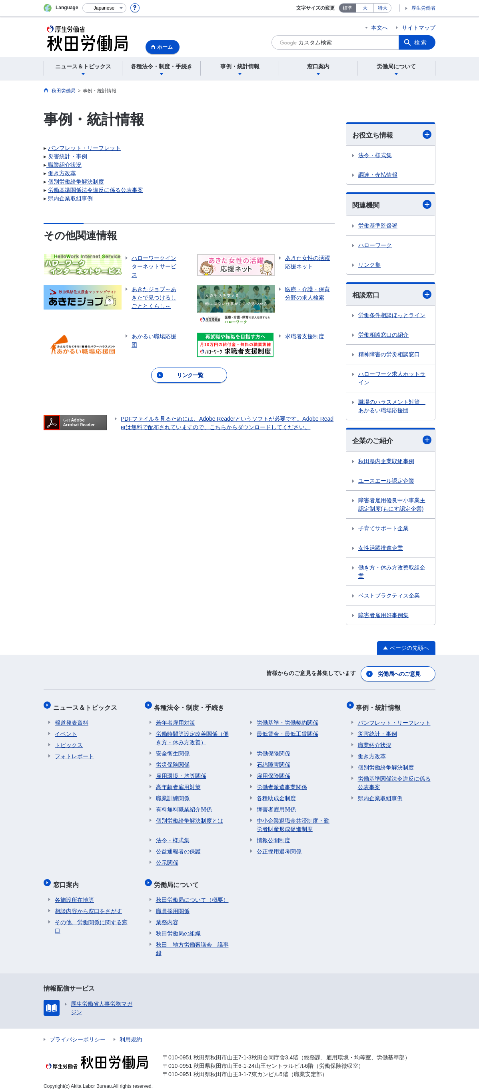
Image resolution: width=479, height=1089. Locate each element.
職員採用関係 (173, 903)
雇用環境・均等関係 (181, 772)
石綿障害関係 (273, 760)
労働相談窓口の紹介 (383, 336)
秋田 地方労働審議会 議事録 (192, 941)
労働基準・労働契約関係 (287, 718)
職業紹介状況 (64, 165)
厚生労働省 (423, 8)
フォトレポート (74, 752)
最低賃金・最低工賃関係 (287, 730)
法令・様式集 (375, 155)
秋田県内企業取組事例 (386, 462)
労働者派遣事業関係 (282, 783)
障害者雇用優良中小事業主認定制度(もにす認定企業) (391, 505)
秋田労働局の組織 (178, 926)
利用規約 (131, 1032)
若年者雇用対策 (175, 718)
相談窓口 (391, 295)
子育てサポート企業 (383, 529)
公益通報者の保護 (178, 847)
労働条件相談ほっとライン (391, 316)
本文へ (379, 27)
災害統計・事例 (67, 156)
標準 (347, 8)
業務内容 (167, 914)
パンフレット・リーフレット (84, 148)
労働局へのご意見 (399, 674)
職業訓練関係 (173, 794)
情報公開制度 (273, 836)
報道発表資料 (71, 718)
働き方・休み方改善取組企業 (391, 572)
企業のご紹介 (391, 441)
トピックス (69, 741)
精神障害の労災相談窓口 (389, 355)
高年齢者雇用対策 (178, 783)
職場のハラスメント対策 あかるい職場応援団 (391, 407)
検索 (421, 42)
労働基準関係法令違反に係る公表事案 (95, 190)
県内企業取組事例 (70, 198)
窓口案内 (67, 878)
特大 (382, 8)
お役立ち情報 (391, 134)
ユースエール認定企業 (386, 482)
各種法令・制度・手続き (191, 705)
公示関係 (167, 858)
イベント (66, 730)
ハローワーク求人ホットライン (391, 379)
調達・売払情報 (377, 175)
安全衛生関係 (173, 749)
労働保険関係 (273, 749)
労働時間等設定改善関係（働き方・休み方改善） (192, 734)
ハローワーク (375, 246)
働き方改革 (62, 173)
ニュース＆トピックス (87, 705)
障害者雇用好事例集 (383, 616)
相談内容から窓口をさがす (88, 903)
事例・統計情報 (380, 705)
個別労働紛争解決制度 (76, 181)
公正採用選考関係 (279, 847)
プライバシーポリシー (78, 1032)
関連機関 (391, 205)
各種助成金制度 (276, 794)
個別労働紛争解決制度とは (189, 816)
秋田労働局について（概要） (192, 892)
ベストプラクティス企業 (389, 596)
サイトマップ (418, 27)
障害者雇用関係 (276, 805)
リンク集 (369, 265)
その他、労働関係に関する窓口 (91, 918)
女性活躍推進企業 (380, 549)
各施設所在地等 (74, 892)
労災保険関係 (173, 760)
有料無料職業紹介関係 (184, 805)
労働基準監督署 (377, 226)
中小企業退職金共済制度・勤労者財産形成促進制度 (293, 820)
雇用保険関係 (273, 772)
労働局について (178, 878)
